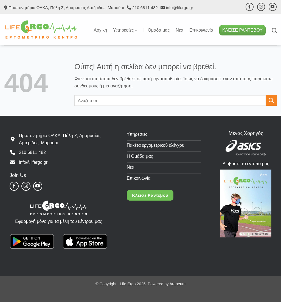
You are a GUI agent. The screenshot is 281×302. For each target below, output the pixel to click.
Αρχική (100, 30)
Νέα (179, 30)
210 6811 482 (145, 7)
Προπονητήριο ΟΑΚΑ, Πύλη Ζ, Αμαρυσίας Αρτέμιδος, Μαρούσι (66, 7)
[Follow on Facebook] (250, 7)
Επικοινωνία (201, 30)
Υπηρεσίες (125, 30)
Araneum (178, 284)
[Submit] (271, 100)
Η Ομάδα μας (156, 30)
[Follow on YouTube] (273, 7)
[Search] (274, 30)
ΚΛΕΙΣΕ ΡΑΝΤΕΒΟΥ (242, 30)
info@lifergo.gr (179, 7)
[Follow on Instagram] (261, 7)
